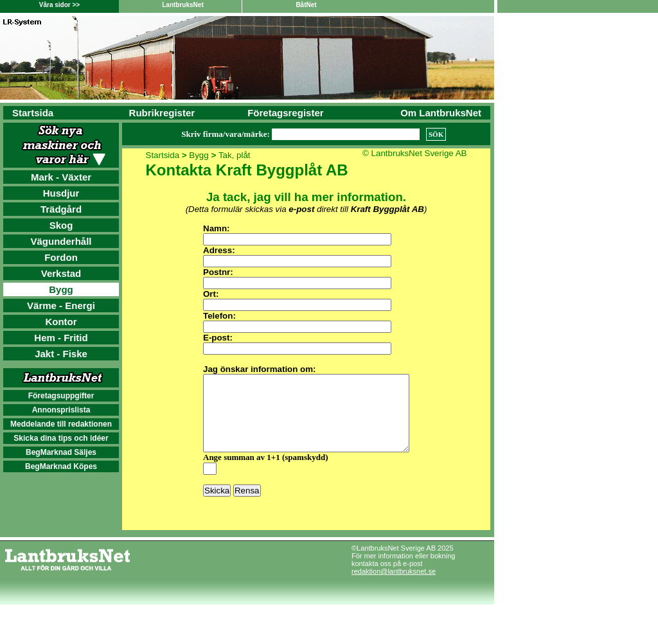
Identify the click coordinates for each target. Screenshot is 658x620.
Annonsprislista (61, 409)
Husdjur (61, 193)
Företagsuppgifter (61, 395)
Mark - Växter (61, 177)
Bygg (61, 289)
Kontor (60, 321)
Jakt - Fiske (61, 353)
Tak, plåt (234, 155)
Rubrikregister (162, 112)
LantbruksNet (182, 4)
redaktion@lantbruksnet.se (393, 586)
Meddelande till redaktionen (61, 424)
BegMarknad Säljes (61, 452)
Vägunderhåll (60, 241)
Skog (61, 225)
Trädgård (61, 209)
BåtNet (306, 4)
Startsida (32, 112)
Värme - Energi (61, 305)
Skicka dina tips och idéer (60, 438)
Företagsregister (285, 112)
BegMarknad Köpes (61, 466)
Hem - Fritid (60, 337)
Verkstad (61, 273)
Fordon (61, 257)
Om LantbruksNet (440, 112)
